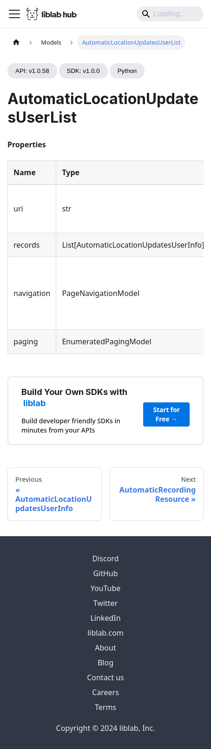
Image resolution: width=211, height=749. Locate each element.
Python (127, 70)
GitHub (105, 573)
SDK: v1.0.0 (83, 70)
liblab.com (105, 633)
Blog (105, 662)
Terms (105, 707)
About (105, 648)
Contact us (105, 677)
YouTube (106, 588)
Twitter (105, 603)
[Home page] (16, 42)
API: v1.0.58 (32, 70)
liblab (34, 403)
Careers (105, 692)
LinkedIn (105, 618)
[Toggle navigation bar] (14, 14)
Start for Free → (166, 414)
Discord (105, 558)
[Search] (170, 14)
